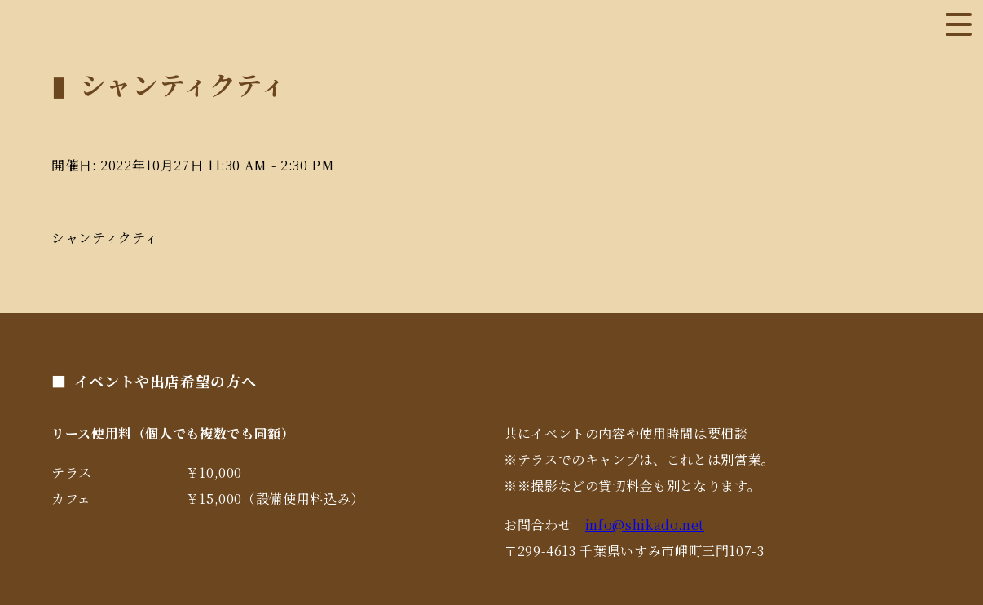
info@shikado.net (644, 524)
